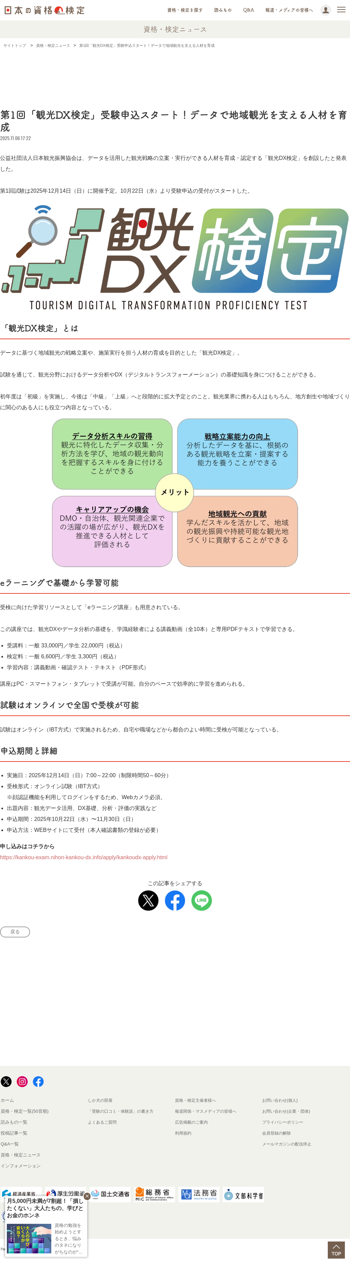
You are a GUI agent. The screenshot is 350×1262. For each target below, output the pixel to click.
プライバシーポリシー (284, 1124)
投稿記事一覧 (14, 1135)
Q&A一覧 (10, 1146)
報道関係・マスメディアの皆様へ (208, 1113)
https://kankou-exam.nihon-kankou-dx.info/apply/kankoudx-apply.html (83, 857)
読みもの (223, 10)
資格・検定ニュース (21, 1157)
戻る (17, 933)
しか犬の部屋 (101, 1102)
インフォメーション (21, 1167)
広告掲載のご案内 (193, 1124)
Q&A (248, 10)
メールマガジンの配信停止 (288, 1146)
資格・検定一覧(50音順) (25, 1113)
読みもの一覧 (14, 1124)
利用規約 (184, 1135)
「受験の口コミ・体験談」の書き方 (123, 1113)
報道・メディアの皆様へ (289, 10)
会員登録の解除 (277, 1135)
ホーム (7, 1102)
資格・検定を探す (185, 10)
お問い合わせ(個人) (281, 1102)
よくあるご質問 (103, 1124)
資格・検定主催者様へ (197, 1102)
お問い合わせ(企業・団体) (288, 1113)
